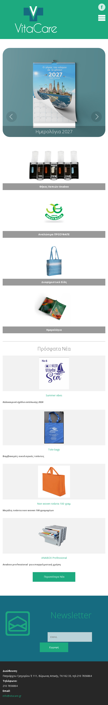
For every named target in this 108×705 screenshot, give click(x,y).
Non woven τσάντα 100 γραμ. (54, 503)
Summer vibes (54, 395)
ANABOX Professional (54, 557)
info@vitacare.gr (12, 696)
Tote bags (54, 449)
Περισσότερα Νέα (54, 576)
